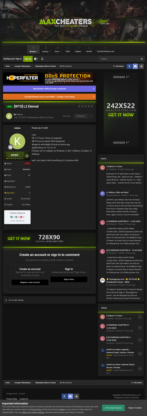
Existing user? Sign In (13, 59)
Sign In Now (69, 279)
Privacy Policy (11, 399)
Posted (126, 169)
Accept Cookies (113, 408)
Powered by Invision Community (126, 398)
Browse (33, 52)
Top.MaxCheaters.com (105, 51)
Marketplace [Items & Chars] (40, 117)
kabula (20, 114)
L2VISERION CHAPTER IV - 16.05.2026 (123, 221)
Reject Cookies (135, 408)
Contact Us (24, 399)
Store (57, 52)
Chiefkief (112, 169)
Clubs (68, 51)
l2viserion (113, 224)
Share (66, 116)
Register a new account (30, 282)
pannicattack (114, 195)
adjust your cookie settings (33, 412)
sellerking (113, 285)
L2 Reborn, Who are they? (117, 192)
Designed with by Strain (15, 394)
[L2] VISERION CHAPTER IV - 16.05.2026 (124, 250)
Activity (45, 52)
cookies (62, 409)
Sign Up (28, 59)
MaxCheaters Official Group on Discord (49, 89)
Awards (89, 51)
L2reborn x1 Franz (114, 166)
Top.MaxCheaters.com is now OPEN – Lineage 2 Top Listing (49, 97)
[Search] (112, 59)
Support (78, 51)
